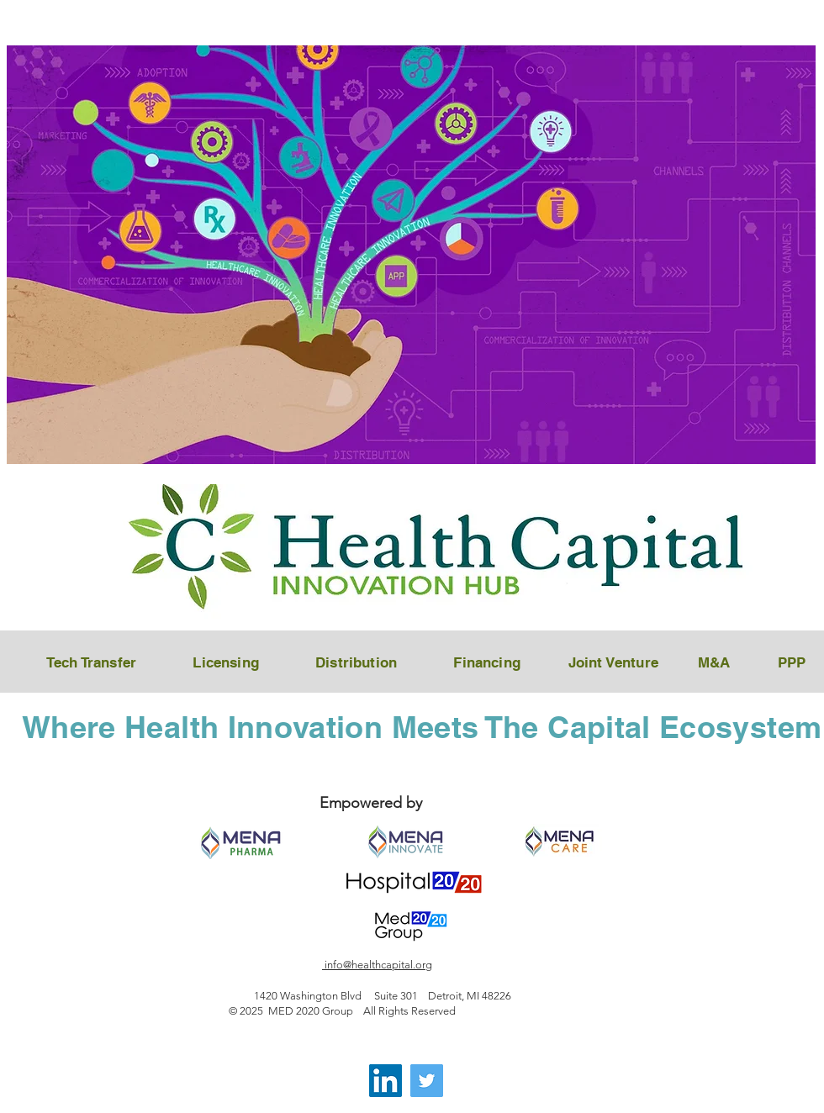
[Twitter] (426, 1080)
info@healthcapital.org (377, 964)
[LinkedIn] (385, 1080)
